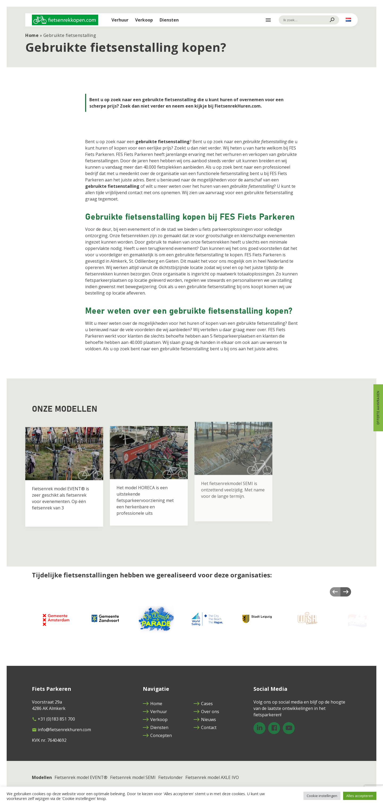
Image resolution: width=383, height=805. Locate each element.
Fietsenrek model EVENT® (81, 777)
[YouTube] (289, 728)
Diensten (169, 20)
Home (32, 35)
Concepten (157, 735)
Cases (203, 703)
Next (345, 592)
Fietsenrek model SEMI (133, 777)
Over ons (206, 711)
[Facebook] (274, 728)
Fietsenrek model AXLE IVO (212, 777)
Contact (205, 727)
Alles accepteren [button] (359, 795)
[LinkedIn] (259, 728)
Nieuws (205, 719)
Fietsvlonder (170, 777)
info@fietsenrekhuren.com (61, 729)
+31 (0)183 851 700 (53, 719)
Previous (335, 592)
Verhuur (119, 20)
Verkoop (144, 20)
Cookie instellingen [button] (322, 795)
